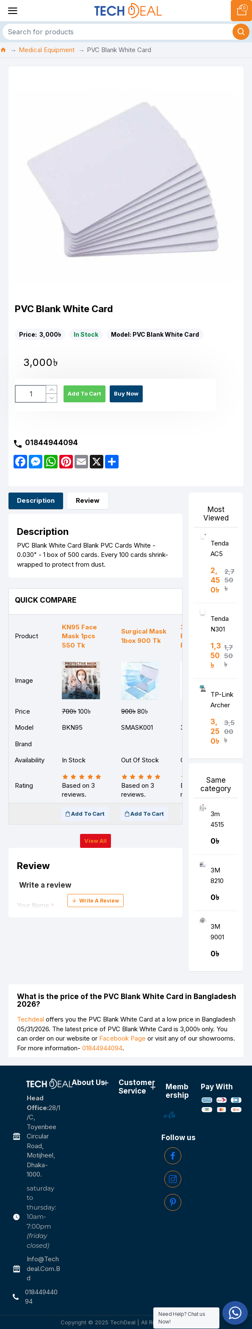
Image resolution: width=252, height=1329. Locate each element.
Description (36, 500)
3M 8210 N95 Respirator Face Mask (222, 877)
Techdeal (30, 1019)
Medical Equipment (47, 50)
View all (95, 840)
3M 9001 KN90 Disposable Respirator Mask (222, 933)
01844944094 (102, 1048)
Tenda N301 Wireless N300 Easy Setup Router (221, 626)
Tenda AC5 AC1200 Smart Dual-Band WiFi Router (221, 550)
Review (88, 500)
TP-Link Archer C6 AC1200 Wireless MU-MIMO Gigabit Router (221, 701)
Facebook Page (122, 1038)
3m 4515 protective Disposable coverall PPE (222, 821)
